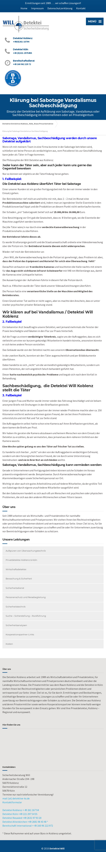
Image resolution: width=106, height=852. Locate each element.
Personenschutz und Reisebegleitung (26, 597)
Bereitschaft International (17, 825)
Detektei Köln (10, 814)
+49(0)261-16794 (21, 41)
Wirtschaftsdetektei (16, 569)
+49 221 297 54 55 (27, 814)
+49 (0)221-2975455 (22, 53)
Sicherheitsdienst (15, 588)
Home (24, 8)
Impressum (37, 8)
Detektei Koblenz (12, 810)
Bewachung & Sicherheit (19, 578)
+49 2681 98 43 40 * (38, 821)
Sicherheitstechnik (16, 606)
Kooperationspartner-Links (20, 634)
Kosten (9, 644)
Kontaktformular (12, 802)
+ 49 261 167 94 (30, 810)
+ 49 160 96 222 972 (42, 825)
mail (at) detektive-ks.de (16, 798)
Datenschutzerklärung (60, 8)
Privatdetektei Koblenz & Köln (21, 560)
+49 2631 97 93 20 (31, 817)
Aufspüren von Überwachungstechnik (26, 550)
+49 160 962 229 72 (22, 64)
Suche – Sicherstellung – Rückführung (26, 616)
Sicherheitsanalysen (16, 625)
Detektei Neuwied (12, 817)
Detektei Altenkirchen (15, 821)
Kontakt (81, 8)
